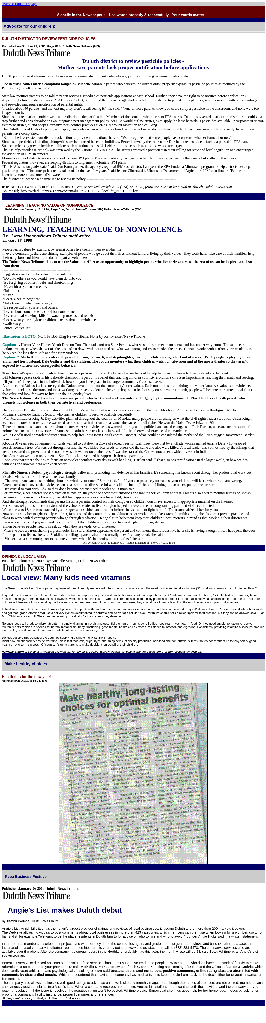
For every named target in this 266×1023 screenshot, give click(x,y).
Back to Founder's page (19, 4)
